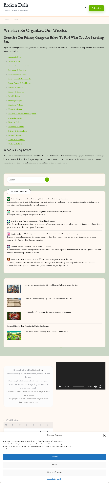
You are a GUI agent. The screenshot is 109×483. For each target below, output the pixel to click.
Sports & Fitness (15, 136)
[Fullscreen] (99, 386)
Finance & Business (16, 92)
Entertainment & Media (17, 75)
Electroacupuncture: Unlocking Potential (39, 222)
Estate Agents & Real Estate (19, 83)
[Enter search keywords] (28, 180)
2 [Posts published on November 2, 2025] (47, 431)
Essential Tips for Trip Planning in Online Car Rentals (28, 326)
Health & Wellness (16, 105)
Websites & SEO (15, 144)
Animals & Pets (14, 57)
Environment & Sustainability (20, 79)
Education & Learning (17, 70)
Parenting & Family (16, 127)
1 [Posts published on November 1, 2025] (40, 431)
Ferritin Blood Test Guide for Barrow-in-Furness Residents (48, 313)
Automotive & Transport (18, 66)
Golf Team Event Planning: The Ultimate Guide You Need (48, 332)
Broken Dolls (16, 6)
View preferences (54, 473)
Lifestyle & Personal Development (22, 114)
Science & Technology (17, 131)
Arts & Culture (14, 62)
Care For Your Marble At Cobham (38, 247)
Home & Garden (15, 109)
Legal (59, 479)
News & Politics (15, 123)
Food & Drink (14, 96)
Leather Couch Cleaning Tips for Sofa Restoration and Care (49, 299)
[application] (80, 376)
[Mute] (95, 386)
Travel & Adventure (16, 140)
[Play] (59, 386)
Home (6, 20)
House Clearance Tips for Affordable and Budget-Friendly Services (51, 285)
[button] (104, 435)
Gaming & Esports (15, 101)
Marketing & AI (15, 118)
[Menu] (86, 8)
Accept (54, 457)
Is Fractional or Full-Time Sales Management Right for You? (49, 260)
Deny (54, 465)
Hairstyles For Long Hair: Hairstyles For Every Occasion (45, 199)
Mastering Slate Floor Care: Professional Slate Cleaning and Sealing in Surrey (54, 234)
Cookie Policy (51, 479)
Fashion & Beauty (15, 88)
